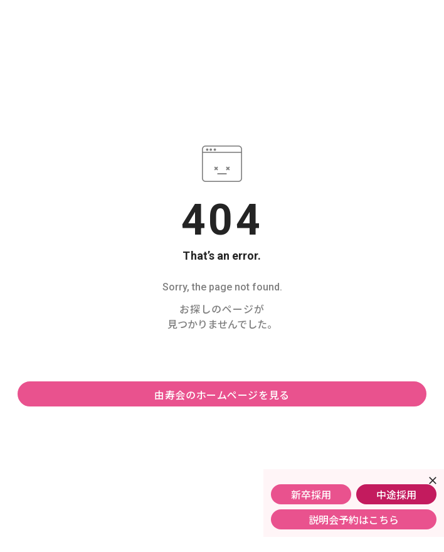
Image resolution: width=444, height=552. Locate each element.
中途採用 (396, 494)
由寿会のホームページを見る (222, 394)
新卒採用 (311, 494)
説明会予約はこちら (354, 519)
